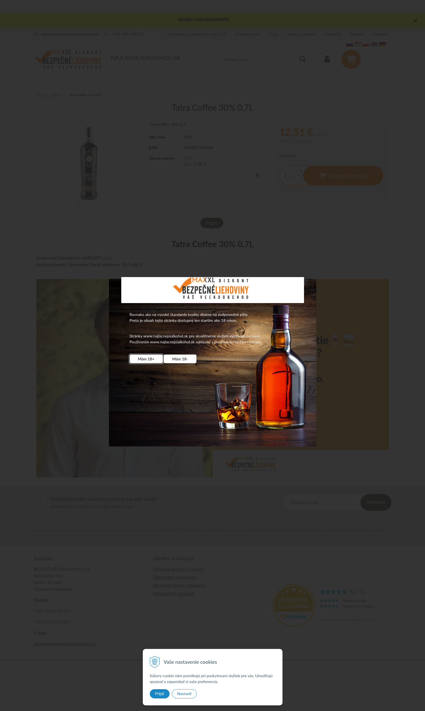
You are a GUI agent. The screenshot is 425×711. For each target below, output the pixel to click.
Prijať (159, 693)
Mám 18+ (146, 358)
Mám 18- (180, 358)
